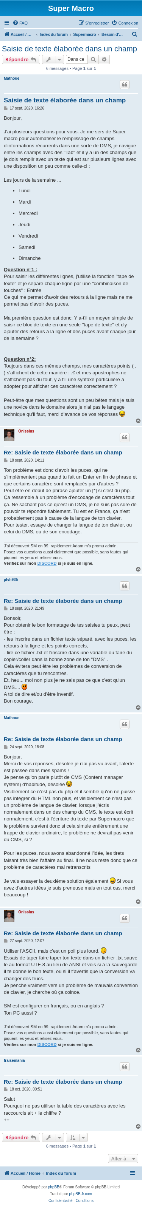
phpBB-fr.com (80, 1194)
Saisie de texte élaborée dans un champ (69, 49)
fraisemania (14, 1060)
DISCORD (47, 563)
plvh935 (11, 580)
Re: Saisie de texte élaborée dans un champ (63, 452)
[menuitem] (20, 23)
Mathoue (11, 78)
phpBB (53, 1187)
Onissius (26, 431)
